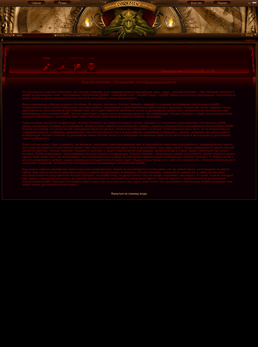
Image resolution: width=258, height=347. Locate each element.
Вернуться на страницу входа (129, 193)
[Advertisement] (90, 259)
